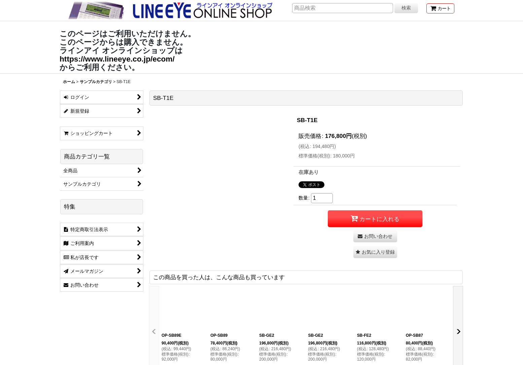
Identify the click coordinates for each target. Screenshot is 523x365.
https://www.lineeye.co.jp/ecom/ (117, 58)
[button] (375, 252)
